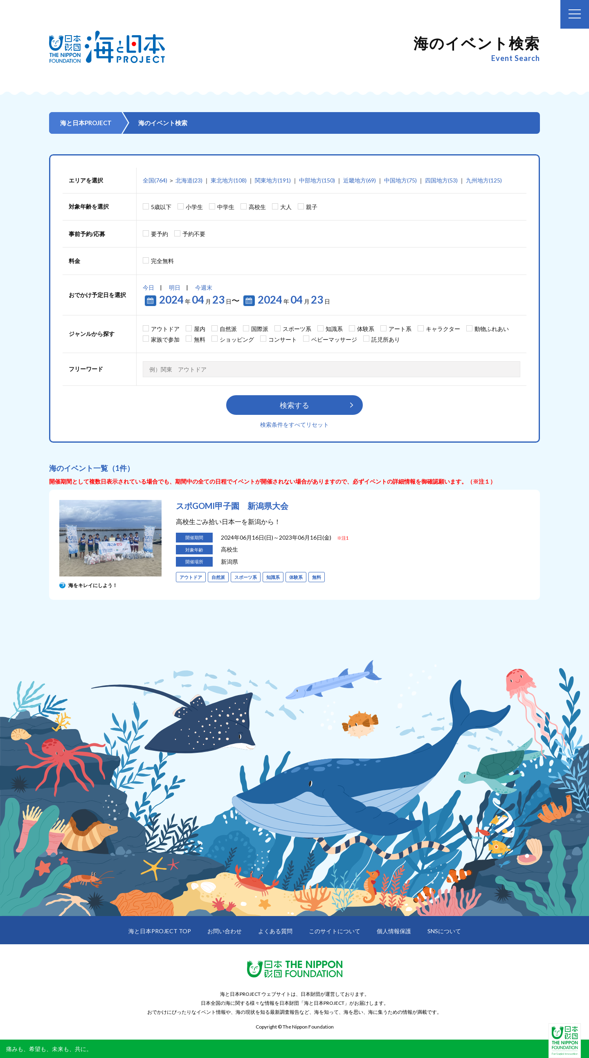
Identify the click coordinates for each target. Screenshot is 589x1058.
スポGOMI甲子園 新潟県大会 (232, 506)
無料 (199, 339)
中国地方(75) (400, 180)
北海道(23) (188, 180)
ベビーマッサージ (334, 339)
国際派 (259, 328)
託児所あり (385, 339)
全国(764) (155, 180)
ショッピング (237, 339)
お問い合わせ (224, 930)
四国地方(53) (441, 180)
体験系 (365, 328)
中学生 (225, 206)
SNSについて (444, 930)
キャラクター (443, 328)
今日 (148, 287)
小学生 (194, 206)
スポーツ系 (297, 328)
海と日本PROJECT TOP (159, 930)
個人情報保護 (394, 930)
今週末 (203, 287)
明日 (174, 287)
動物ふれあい (491, 328)
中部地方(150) (317, 180)
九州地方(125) (484, 180)
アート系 (400, 328)
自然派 (228, 328)
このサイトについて (334, 930)
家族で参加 (165, 339)
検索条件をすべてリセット (294, 424)
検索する (294, 405)
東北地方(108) (229, 180)
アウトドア (165, 328)
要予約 (159, 233)
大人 (286, 206)
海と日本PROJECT (86, 122)
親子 (311, 206)
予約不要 (193, 233)
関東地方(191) (273, 180)
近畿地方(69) (359, 180)
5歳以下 (161, 206)
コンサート (282, 339)
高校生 (257, 206)
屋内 (199, 328)
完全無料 (162, 260)
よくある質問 (275, 930)
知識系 (334, 328)
